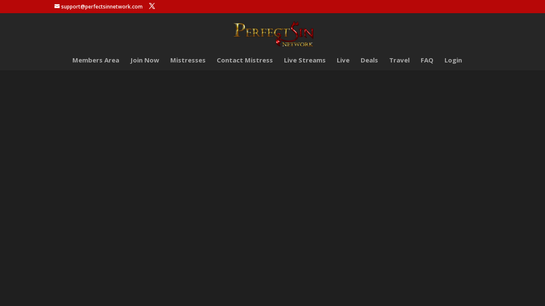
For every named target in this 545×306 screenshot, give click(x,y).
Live (343, 60)
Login (453, 60)
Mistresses (188, 60)
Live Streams (305, 60)
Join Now (144, 60)
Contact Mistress (245, 60)
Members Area (95, 60)
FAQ (427, 60)
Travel (399, 60)
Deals (369, 60)
